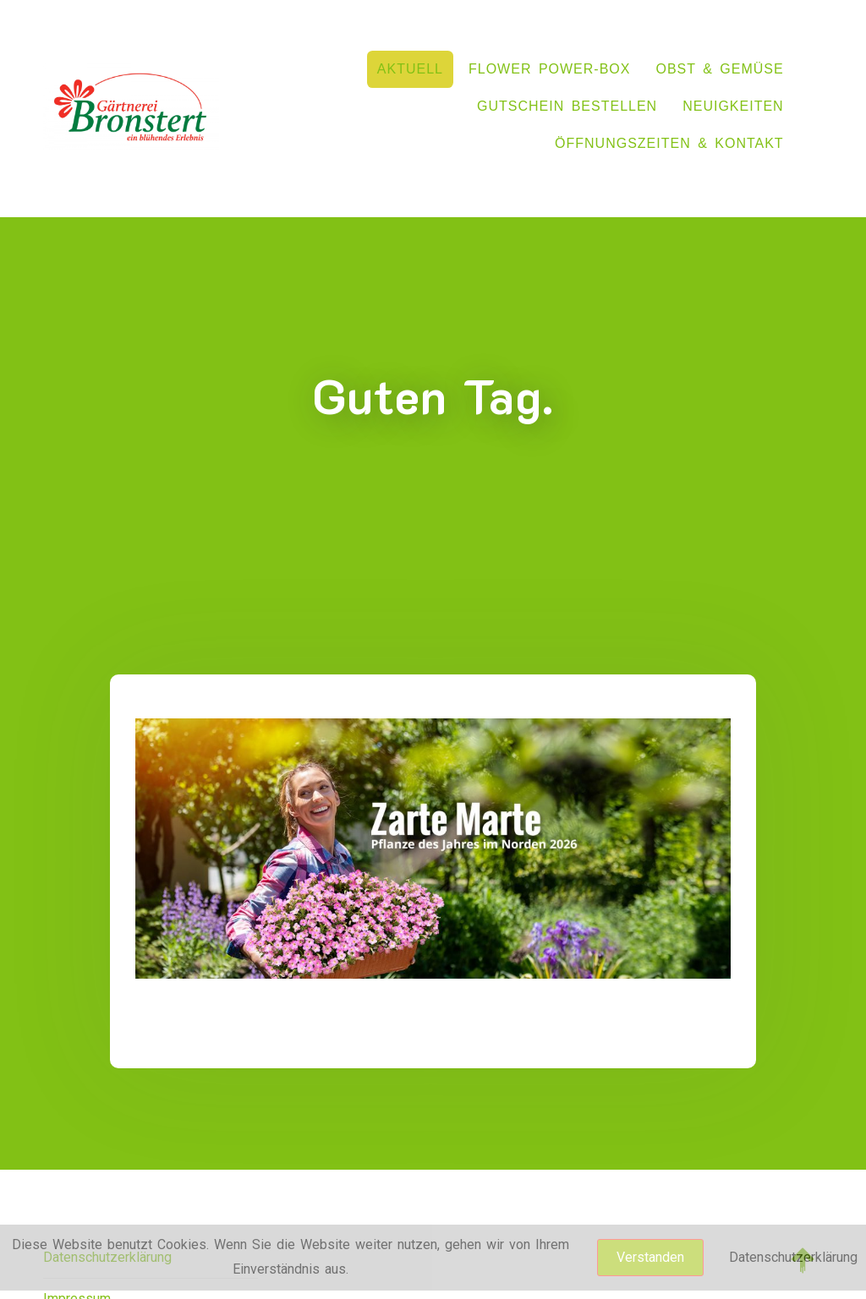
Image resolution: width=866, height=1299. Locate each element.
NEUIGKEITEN (732, 106)
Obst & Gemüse (719, 69)
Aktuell (410, 69)
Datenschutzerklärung (793, 1257)
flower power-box (549, 69)
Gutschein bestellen (567, 106)
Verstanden (650, 1257)
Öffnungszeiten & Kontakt (669, 143)
